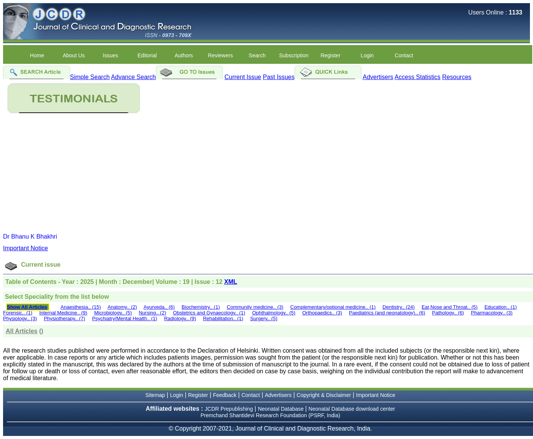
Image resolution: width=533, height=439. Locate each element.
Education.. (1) (500, 307)
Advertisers (378, 77)
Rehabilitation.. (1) (223, 318)
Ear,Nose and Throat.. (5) (449, 307)
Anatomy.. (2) (122, 307)
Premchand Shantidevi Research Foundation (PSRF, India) (270, 415)
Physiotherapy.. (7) (64, 318)
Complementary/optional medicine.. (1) (333, 307)
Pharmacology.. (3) (492, 313)
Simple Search (90, 77)
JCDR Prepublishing (229, 409)
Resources (456, 77)
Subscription (293, 55)
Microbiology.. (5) (113, 313)
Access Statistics (418, 77)
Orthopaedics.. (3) (322, 313)
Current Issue (242, 77)
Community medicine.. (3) (255, 307)
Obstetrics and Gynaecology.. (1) (209, 313)
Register (330, 55)
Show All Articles (27, 307)
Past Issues (279, 77)
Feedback (224, 395)
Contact (404, 55)
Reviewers (220, 55)
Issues (110, 55)
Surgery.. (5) (263, 318)
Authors (184, 55)
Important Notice (25, 248)
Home (37, 55)
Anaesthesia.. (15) (81, 307)
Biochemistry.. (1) (200, 307)
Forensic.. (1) (17, 313)
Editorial (147, 55)
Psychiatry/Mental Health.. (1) (124, 318)
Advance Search (133, 77)
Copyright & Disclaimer (323, 395)
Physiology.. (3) (20, 318)
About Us (74, 55)
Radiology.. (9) (180, 318)
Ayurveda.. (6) (159, 307)
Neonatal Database (281, 409)
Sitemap (155, 395)
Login (367, 55)
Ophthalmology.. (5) (273, 313)
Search (257, 55)
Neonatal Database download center (351, 409)
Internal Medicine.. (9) (63, 313)
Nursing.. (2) (152, 313)
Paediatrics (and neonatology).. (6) (387, 313)
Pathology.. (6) (448, 313)
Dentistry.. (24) (398, 307)
